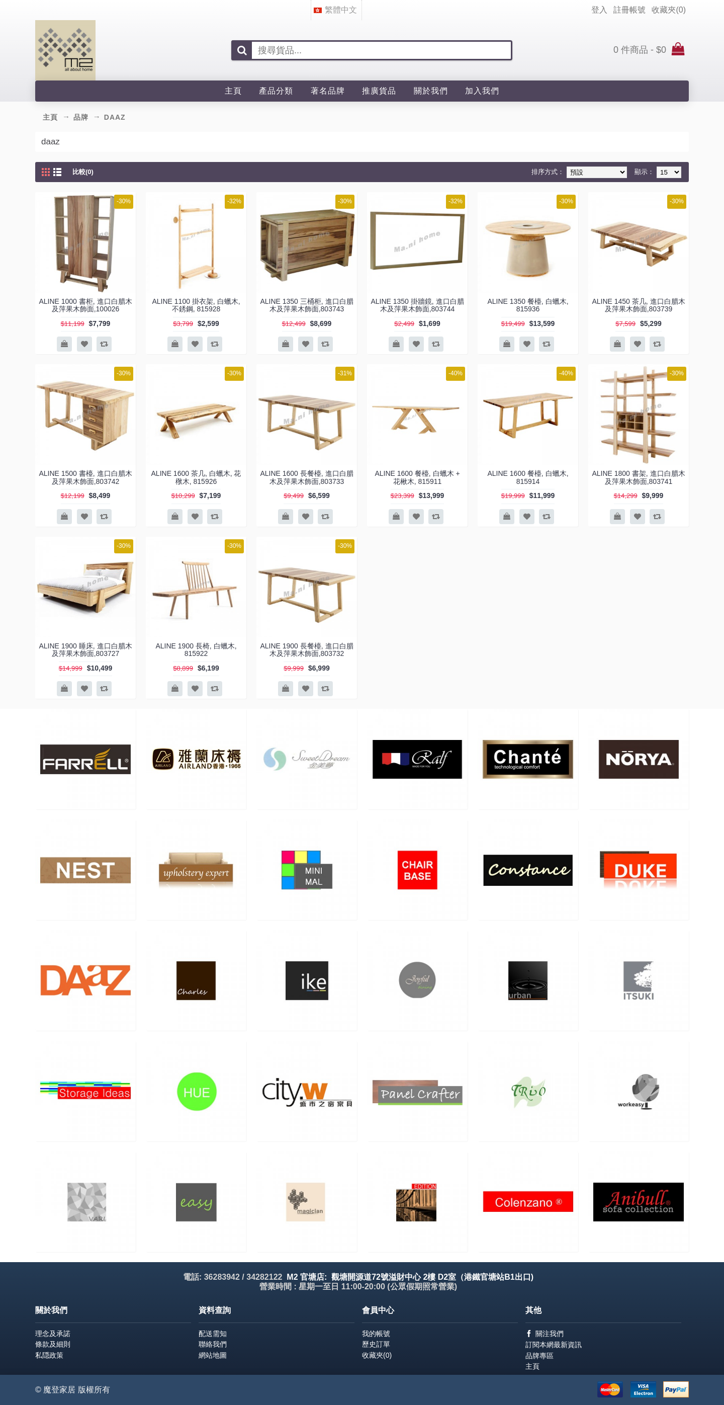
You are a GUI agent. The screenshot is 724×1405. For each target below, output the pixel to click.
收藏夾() (377, 1355)
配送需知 (213, 1334)
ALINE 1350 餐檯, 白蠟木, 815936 (527, 305)
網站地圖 (213, 1355)
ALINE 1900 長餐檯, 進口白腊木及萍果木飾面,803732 (306, 649)
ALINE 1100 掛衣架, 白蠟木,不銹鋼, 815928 (196, 305)
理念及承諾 (52, 1334)
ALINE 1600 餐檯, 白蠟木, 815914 (527, 477)
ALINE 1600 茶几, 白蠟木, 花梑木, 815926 (196, 477)
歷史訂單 (376, 1344)
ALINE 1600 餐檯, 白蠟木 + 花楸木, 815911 (417, 477)
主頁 (532, 1366)
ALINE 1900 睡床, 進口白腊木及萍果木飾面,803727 (85, 649)
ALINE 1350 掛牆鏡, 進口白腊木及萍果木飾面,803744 (417, 305)
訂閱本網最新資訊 (553, 1345)
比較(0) (83, 172)
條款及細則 (52, 1344)
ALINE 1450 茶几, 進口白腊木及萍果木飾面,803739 (638, 305)
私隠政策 (49, 1355)
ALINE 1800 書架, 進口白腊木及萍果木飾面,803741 (638, 477)
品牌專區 (539, 1356)
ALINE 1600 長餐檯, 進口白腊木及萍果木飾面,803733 (306, 477)
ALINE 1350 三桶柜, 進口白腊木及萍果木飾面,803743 (306, 305)
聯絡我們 (213, 1344)
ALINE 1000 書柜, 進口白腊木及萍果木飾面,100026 (85, 305)
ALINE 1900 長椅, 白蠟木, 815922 (195, 649)
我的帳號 (376, 1334)
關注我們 (544, 1334)
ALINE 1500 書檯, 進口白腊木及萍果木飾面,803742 (85, 477)
